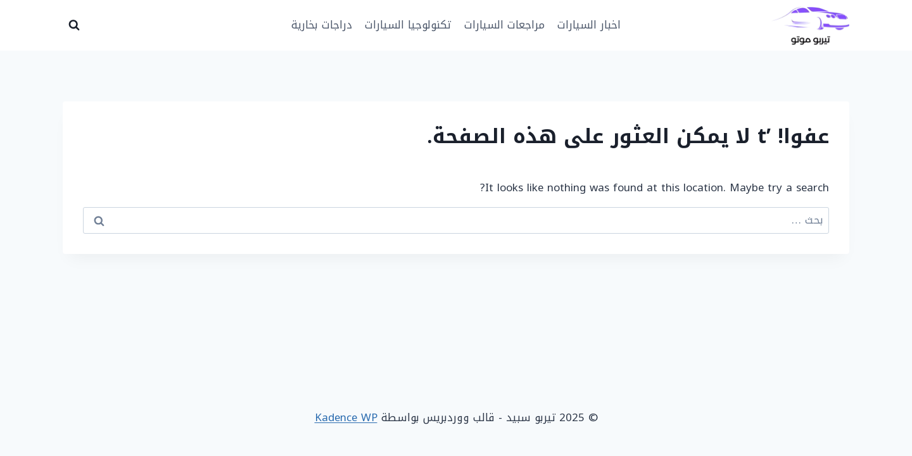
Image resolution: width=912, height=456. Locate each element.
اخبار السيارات (589, 25)
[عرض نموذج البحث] (74, 25)
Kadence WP (346, 417)
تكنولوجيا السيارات (408, 25)
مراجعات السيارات (504, 25)
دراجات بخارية (321, 25)
